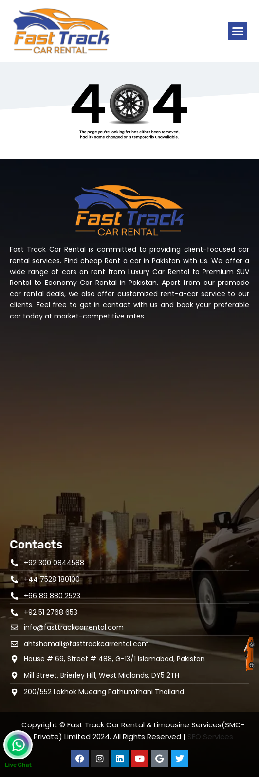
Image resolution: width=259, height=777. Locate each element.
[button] (237, 31)
